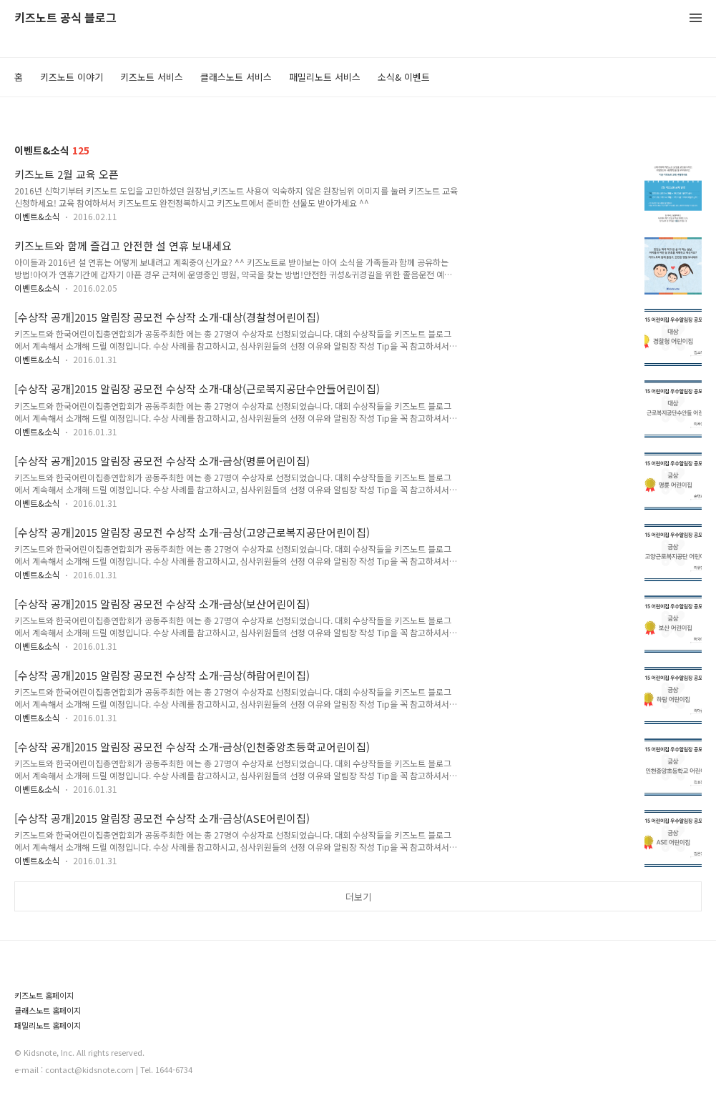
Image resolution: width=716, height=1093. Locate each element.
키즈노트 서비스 (151, 77)
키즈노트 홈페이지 (44, 995)
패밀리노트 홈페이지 (47, 1025)
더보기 (358, 897)
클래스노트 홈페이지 (47, 1010)
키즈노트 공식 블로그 (65, 18)
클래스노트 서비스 (236, 77)
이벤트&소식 (37, 216)
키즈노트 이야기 (71, 77)
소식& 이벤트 (404, 77)
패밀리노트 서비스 (325, 77)
